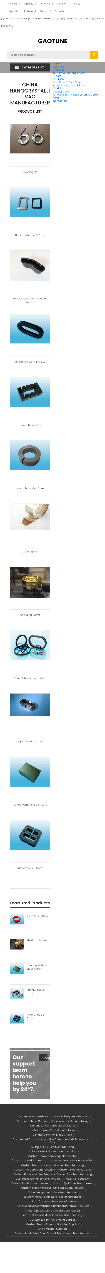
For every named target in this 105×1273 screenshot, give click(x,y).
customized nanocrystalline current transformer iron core (52, 1206)
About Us (58, 66)
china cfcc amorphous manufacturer (52, 1201)
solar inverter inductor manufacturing (52, 1151)
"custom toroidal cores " (28, 1160)
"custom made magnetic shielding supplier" (52, 1224)
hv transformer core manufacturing (52, 1130)
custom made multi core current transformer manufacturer (52, 1233)
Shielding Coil (30, 172)
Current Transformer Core (30, 678)
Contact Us (60, 101)
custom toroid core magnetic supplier (52, 1156)
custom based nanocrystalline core (38, 1178)
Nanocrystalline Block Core (30, 805)
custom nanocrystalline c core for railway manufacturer (52, 1116)
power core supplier (77, 1178)
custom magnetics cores (75, 1169)
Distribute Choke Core (38, 917)
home (57, 63)
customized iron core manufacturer (52, 1219)
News (56, 98)
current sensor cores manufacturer (52, 1125)
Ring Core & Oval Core (67, 82)
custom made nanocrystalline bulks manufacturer (52, 1188)
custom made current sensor (30, 1183)
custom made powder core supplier (70, 1160)
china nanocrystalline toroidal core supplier (52, 1210)
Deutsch (61, 3)
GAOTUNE (52, 41)
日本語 (76, 3)
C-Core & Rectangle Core (69, 73)
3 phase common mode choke (52, 1134)
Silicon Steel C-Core (37, 991)
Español (59, 11)
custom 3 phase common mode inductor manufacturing (52, 1121)
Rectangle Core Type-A (30, 362)
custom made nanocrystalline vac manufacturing (52, 1165)
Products (58, 69)
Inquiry (45, 1057)
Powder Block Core (30, 425)
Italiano (28, 11)
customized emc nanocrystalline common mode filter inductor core (52, 1141)
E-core (57, 76)
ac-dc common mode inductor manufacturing (52, 1215)
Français (45, 3)
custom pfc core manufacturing (34, 1169)
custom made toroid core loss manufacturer (52, 1197)
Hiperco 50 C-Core (30, 741)
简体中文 (28, 3)
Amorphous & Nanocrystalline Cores (75, 94)
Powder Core (61, 91)
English (13, 3)
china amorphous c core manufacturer (53, 1192)
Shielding (58, 88)
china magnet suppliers (52, 1229)
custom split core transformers (73, 1183)
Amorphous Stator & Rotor (69, 85)
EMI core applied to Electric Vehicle (30, 300)
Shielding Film (30, 551)
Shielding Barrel (30, 615)
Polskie (44, 11)
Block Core (60, 79)
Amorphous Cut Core (30, 488)
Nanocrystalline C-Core (30, 235)
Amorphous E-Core (30, 868)
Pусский (13, 11)
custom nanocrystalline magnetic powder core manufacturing (52, 1174)
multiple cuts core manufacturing (52, 1147)
